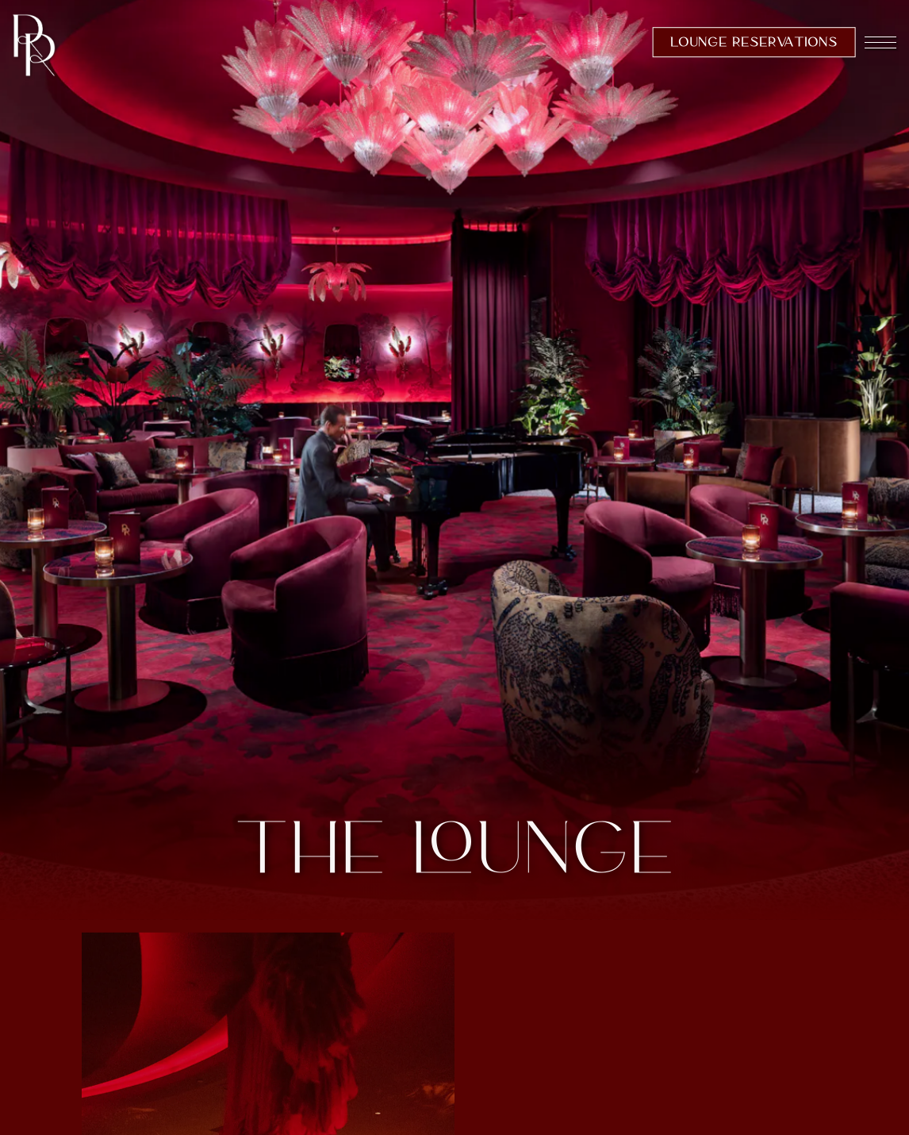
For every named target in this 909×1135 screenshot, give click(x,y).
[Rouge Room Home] (34, 44)
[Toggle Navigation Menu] (880, 44)
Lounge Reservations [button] (754, 42)
